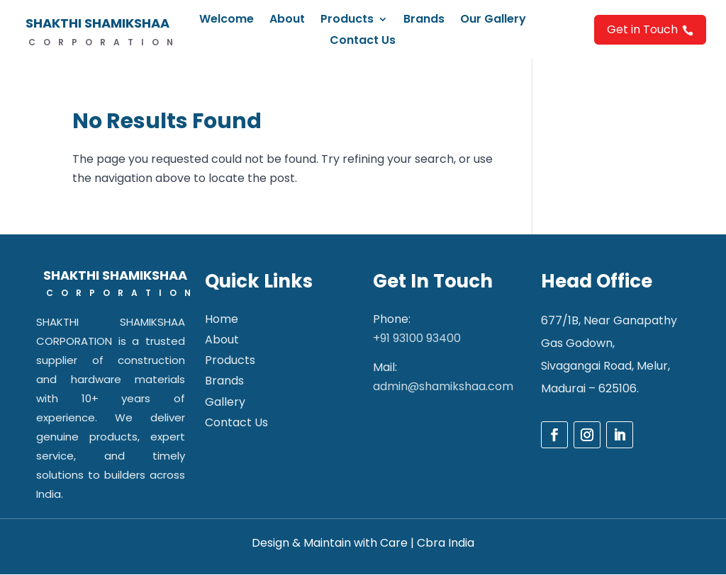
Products (347, 20)
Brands (424, 20)
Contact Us (363, 41)
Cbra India (445, 543)
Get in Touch (650, 29)
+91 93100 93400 (417, 338)
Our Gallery (493, 20)
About (287, 20)
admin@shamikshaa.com (443, 386)
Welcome (226, 20)
